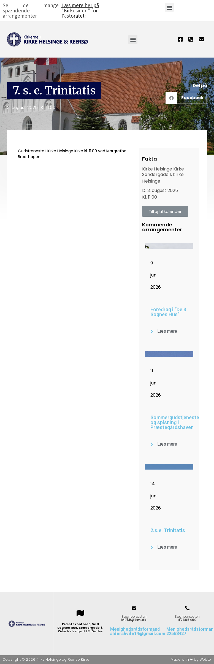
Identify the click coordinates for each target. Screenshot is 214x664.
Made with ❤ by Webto (191, 659)
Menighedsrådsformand (137, 631)
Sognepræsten (134, 618)
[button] (169, 7)
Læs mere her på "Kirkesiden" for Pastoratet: (80, 10)
